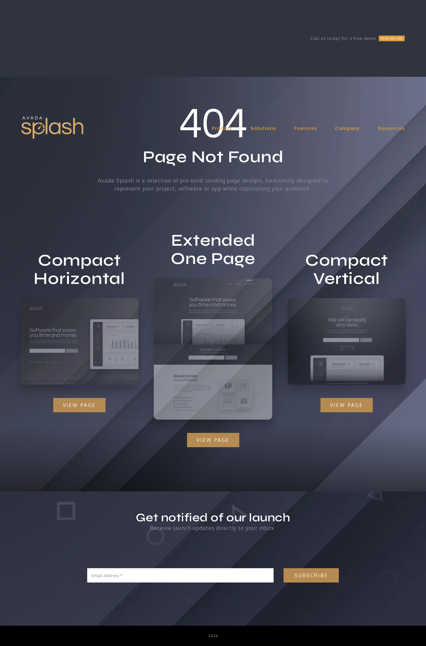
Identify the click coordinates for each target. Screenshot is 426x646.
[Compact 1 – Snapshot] (78, 301)
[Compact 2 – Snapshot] (348, 301)
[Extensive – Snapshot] (213, 281)
